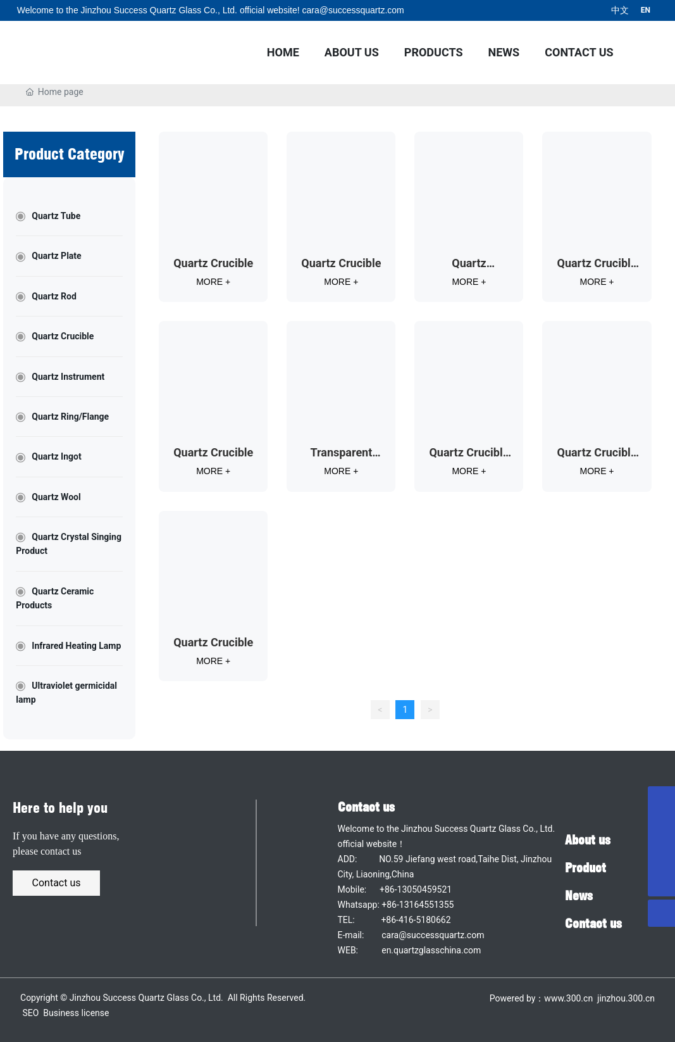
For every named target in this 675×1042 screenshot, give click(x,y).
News (579, 895)
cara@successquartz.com (353, 10)
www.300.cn (568, 998)
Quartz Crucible (213, 263)
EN (645, 10)
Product (585, 868)
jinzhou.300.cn (625, 998)
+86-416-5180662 (415, 920)
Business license (76, 1013)
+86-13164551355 (417, 905)
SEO (31, 1013)
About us (587, 840)
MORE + (213, 282)
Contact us (366, 807)
